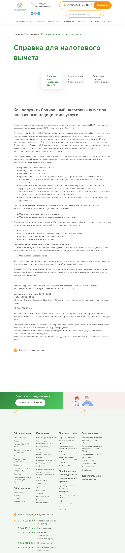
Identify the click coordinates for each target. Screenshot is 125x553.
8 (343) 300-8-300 (26, 543)
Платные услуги (53, 21)
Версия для (41, 5)
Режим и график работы (46, 438)
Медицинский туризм (22, 456)
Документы (41, 487)
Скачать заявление (32, 350)
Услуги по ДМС (65, 465)
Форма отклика (88, 467)
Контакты (107, 21)
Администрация (20, 438)
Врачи (16, 441)
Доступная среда (43, 480)
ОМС (38, 466)
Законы (39, 493)
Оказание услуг (42, 496)
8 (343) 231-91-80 (26, 528)
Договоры (40, 490)
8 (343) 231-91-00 (26, 532)
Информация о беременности (76, 79)
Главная (18, 34)
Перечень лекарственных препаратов (65, 503)
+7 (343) (78, 5)
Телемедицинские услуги (92, 454)
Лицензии (18, 465)
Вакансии (81, 21)
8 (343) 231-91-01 (26, 547)
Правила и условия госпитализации (101, 79)
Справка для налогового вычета (53, 80)
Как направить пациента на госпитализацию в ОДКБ (92, 448)
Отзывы (17, 498)
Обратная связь (94, 21)
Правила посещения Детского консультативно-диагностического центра (44, 452)
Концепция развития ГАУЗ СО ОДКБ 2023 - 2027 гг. (23, 480)
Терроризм (63, 492)
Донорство (41, 483)
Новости (62, 509)
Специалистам (68, 21)
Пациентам (39, 21)
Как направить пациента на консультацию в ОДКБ (92, 440)
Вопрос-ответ (19, 502)
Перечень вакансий (90, 463)
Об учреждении (23, 21)
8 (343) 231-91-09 (26, 520)
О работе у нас (88, 470)
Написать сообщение (30, 402)
